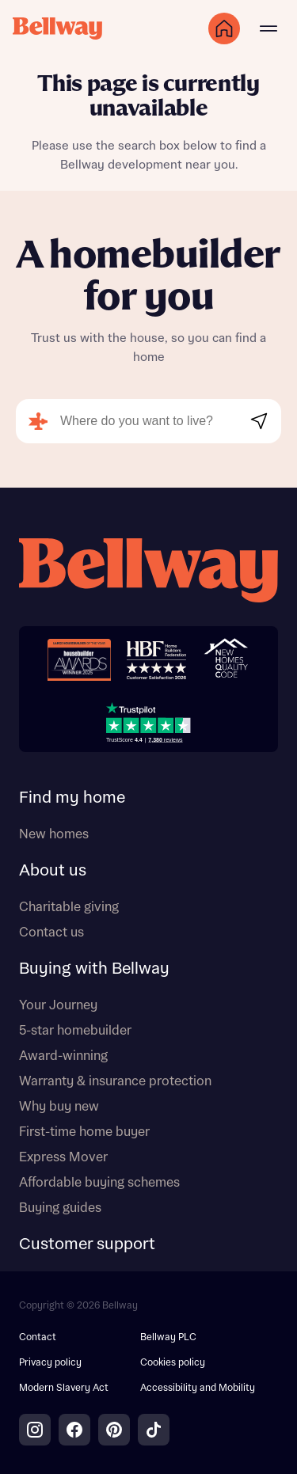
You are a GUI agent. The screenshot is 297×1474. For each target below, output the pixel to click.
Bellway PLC (168, 1337)
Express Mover (63, 1157)
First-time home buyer (84, 1132)
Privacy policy (50, 1363)
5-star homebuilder (75, 1030)
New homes (54, 834)
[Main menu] (268, 28)
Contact (37, 1337)
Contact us (51, 932)
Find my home (72, 798)
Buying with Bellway (94, 969)
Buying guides (60, 1208)
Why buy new (59, 1106)
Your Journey (58, 1005)
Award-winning (63, 1056)
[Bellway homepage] (148, 572)
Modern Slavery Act (64, 1388)
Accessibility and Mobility (197, 1388)
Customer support (87, 1244)
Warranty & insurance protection (115, 1081)
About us (52, 871)
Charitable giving (69, 907)
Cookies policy (172, 1363)
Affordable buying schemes (99, 1182)
